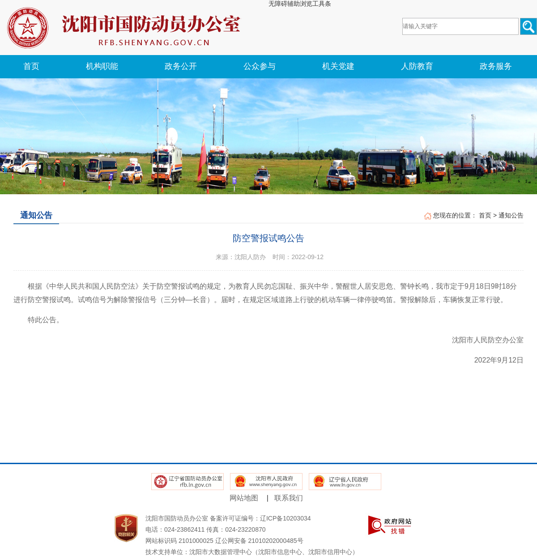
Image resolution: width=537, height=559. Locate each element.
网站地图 (244, 498)
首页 (485, 215)
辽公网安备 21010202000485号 (259, 540)
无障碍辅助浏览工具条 (299, 3)
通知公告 (511, 215)
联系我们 (288, 498)
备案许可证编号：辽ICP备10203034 (260, 518)
